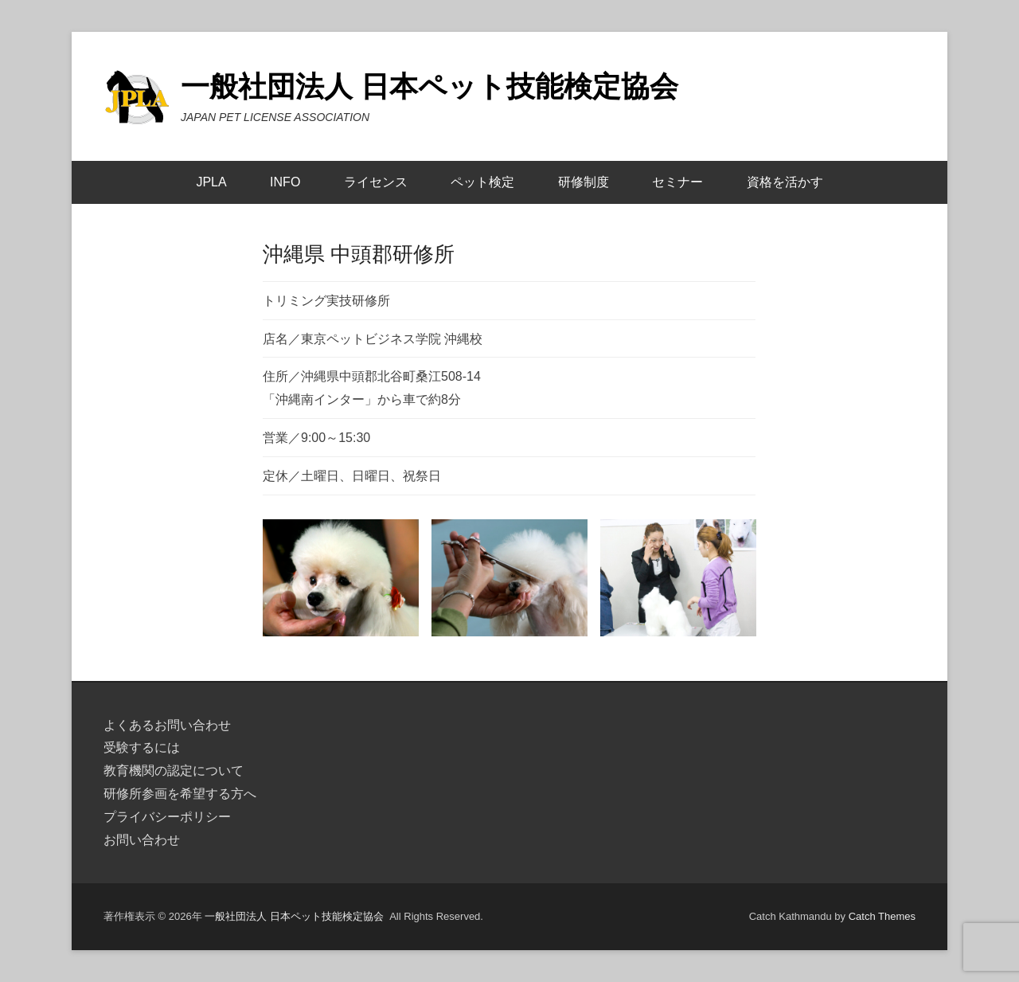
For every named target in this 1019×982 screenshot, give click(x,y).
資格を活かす (785, 182)
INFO (285, 182)
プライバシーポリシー (167, 817)
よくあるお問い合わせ (167, 725)
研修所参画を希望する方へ (179, 793)
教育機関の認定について (173, 770)
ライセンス (376, 182)
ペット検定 (482, 182)
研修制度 (583, 182)
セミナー (677, 182)
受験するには (141, 747)
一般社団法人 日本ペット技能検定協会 (429, 86)
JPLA (211, 182)
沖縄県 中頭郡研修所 (359, 254)
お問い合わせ (141, 840)
